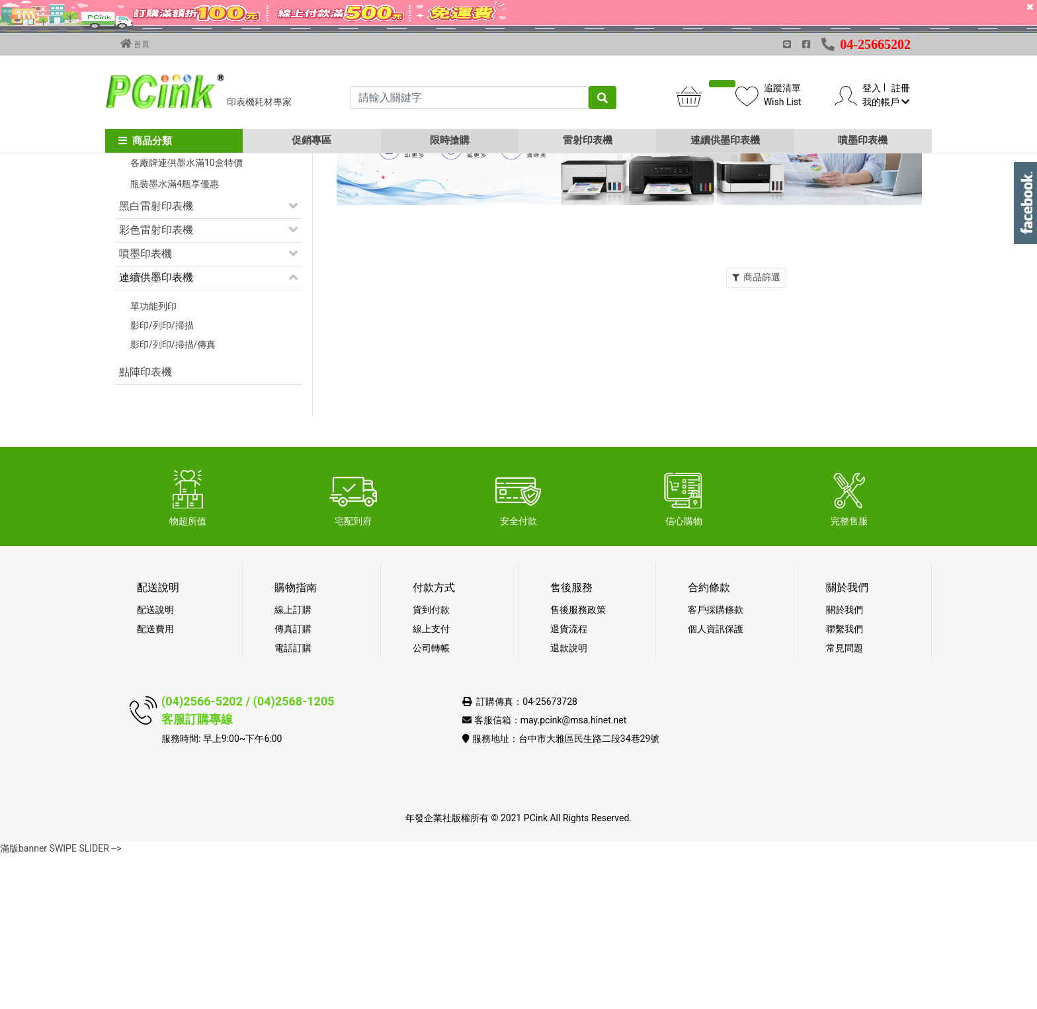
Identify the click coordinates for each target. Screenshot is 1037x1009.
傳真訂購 (292, 782)
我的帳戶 (885, 102)
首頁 (134, 44)
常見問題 (844, 801)
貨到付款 (431, 763)
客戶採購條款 (715, 763)
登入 (871, 88)
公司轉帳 (431, 801)
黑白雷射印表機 (156, 359)
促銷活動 (140, 245)
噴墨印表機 (863, 140)
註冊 (901, 88)
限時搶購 (450, 140)
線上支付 (431, 782)
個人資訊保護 (715, 782)
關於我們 (844, 763)
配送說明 (155, 763)
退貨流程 (568, 782)
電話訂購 (292, 801)
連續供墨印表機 (725, 140)
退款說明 (568, 801)
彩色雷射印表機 (156, 383)
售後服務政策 (578, 763)
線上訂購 (292, 763)
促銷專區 (311, 140)
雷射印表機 (587, 140)
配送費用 (155, 782)
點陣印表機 (145, 525)
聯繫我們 (844, 782)
